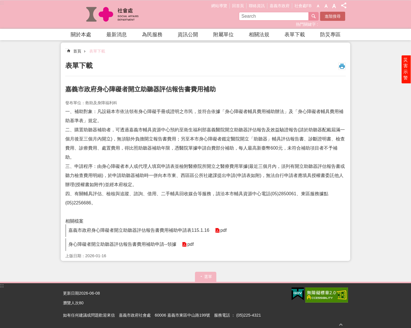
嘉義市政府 (280, 5)
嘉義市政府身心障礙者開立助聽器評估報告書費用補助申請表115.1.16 (138, 230)
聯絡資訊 (257, 5)
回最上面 (341, 324)
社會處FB (303, 5)
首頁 (77, 51)
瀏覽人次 (71, 303)
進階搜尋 (333, 16)
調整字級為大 (334, 6)
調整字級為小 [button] (318, 6)
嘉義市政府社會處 (113, 14)
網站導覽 (219, 5)
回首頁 (238, 5)
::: (2, 2)
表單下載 (294, 34)
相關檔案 (74, 221)
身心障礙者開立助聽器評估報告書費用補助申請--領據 (122, 244)
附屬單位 (223, 34)
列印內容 (342, 66)
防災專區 (330, 34)
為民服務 (152, 34)
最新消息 (116, 34)
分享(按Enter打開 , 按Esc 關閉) (343, 5)
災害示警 (406, 70)
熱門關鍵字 (306, 24)
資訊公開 (188, 34)
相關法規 (259, 34)
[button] (298, 294)
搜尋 (313, 16)
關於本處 (81, 34)
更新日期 (71, 293)
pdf (223, 230)
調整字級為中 (326, 6)
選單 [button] (208, 276)
